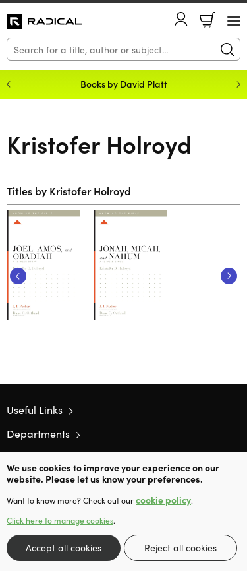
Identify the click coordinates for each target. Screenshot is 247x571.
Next (229, 276)
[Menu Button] (233, 21)
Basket (207, 20)
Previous (18, 276)
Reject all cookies (180, 547)
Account (181, 19)
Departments (38, 433)
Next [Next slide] (238, 84)
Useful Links (35, 409)
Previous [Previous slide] (9, 84)
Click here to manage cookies (60, 520)
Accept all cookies (63, 547)
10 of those (44, 22)
